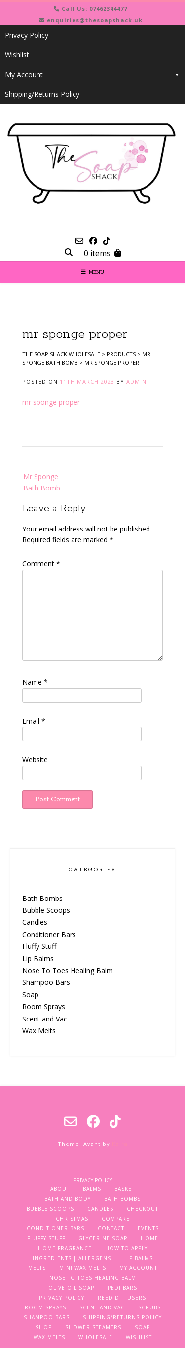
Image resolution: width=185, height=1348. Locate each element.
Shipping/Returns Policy (42, 94)
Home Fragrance (65, 1248)
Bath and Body (67, 1198)
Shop (44, 1327)
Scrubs (149, 1307)
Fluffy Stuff (39, 946)
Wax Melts (39, 1030)
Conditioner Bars (49, 934)
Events (148, 1228)
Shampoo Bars (46, 982)
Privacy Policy (26, 35)
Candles (34, 922)
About (60, 1188)
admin (136, 381)
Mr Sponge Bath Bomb (41, 482)
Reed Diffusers (122, 1297)
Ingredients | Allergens (72, 1258)
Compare (116, 1218)
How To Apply (126, 1248)
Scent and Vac (44, 1018)
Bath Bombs (42, 898)
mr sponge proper (51, 402)
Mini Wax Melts (82, 1268)
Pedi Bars (122, 1287)
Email (33, 721)
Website (35, 759)
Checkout (142, 1208)
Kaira (120, 1143)
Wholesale (95, 1337)
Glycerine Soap (102, 1238)
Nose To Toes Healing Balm (67, 970)
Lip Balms (38, 958)
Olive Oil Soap (71, 1287)
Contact (111, 1228)
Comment (41, 563)
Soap (30, 994)
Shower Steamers (93, 1327)
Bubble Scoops (46, 910)
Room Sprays (43, 1006)
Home (149, 1238)
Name (35, 682)
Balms (92, 1188)
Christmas (72, 1218)
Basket (124, 1188)
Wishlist (17, 54)
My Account (92, 74)
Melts (37, 1268)
